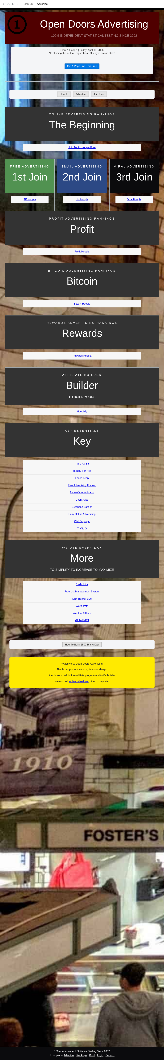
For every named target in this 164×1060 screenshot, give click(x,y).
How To (64, 94)
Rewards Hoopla (82, 355)
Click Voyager (82, 521)
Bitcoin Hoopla (82, 303)
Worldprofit (82, 606)
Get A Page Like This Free (82, 66)
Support (110, 1055)
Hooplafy (82, 411)
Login (100, 1055)
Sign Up (28, 4)
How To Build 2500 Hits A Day (82, 644)
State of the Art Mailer (82, 492)
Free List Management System (82, 591)
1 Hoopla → (11, 4)
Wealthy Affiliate (82, 613)
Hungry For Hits (82, 470)
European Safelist (82, 507)
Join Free (99, 94)
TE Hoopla (30, 199)
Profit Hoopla (82, 251)
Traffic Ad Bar (82, 463)
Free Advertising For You (82, 485)
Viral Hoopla (134, 199)
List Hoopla (82, 199)
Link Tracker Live (82, 598)
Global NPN (82, 620)
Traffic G (82, 528)
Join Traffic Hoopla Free (82, 147)
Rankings (81, 1055)
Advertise (42, 4)
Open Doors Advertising (94, 24)
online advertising (79, 681)
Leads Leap (82, 478)
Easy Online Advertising (82, 514)
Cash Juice (82, 499)
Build (92, 1055)
